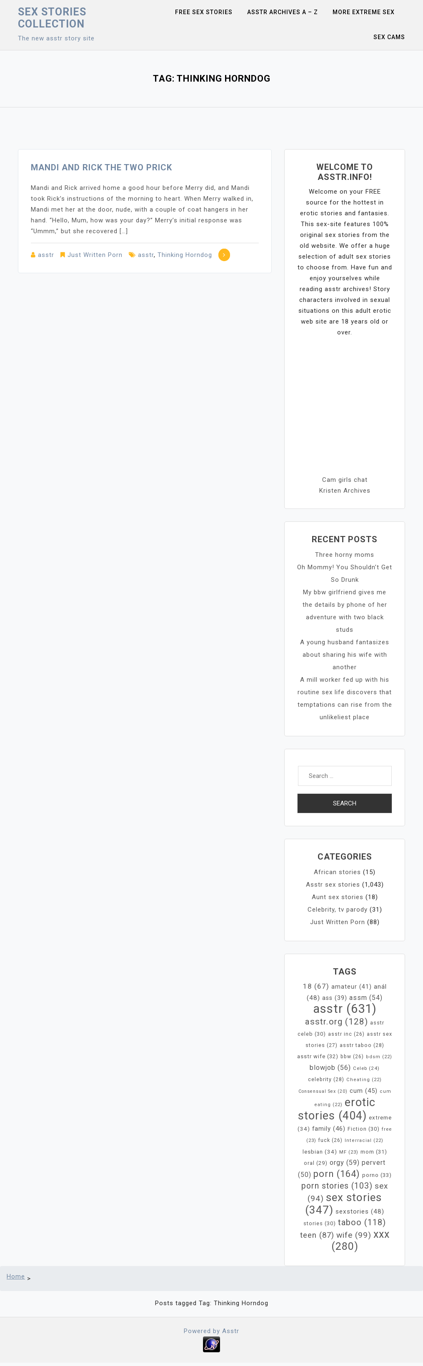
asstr (46, 255)
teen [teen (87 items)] (317, 1235)
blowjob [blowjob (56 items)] (330, 1068)
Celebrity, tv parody (338, 909)
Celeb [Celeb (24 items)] (366, 1068)
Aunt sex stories (337, 897)
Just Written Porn (95, 255)
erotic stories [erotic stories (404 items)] (336, 1109)
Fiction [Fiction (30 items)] (364, 1129)
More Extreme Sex (364, 12)
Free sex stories (204, 12)
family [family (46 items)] (328, 1128)
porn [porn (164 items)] (336, 1174)
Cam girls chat (345, 480)
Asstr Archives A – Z (282, 12)
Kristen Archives (344, 490)
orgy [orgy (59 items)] (345, 1163)
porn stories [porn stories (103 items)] (337, 1186)
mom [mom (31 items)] (373, 1152)
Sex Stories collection (52, 18)
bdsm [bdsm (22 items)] (379, 1056)
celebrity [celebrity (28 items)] (326, 1079)
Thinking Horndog (185, 255)
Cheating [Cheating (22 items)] (364, 1079)
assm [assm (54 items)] (366, 998)
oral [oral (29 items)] (316, 1163)
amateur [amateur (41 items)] (351, 986)
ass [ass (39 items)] (334, 998)
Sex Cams (389, 37)
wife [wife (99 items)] (353, 1235)
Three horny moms (344, 554)
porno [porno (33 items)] (377, 1175)
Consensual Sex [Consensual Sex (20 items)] (323, 1091)
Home (16, 1276)
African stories (337, 872)
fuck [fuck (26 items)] (330, 1140)
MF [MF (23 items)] (348, 1152)
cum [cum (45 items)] (364, 1090)
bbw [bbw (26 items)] (352, 1056)
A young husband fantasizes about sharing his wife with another (344, 654)
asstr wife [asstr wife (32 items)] (317, 1056)
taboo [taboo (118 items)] (362, 1222)
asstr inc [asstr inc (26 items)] (346, 1034)
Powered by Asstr (211, 1331)
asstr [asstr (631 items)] (345, 1009)
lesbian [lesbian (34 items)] (320, 1152)
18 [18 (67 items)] (316, 986)
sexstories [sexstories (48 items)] (359, 1211)
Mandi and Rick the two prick (101, 167)
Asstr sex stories (333, 884)
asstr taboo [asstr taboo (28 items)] (362, 1045)
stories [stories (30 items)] (319, 1223)
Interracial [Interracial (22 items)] (364, 1140)
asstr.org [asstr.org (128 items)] (336, 1022)
